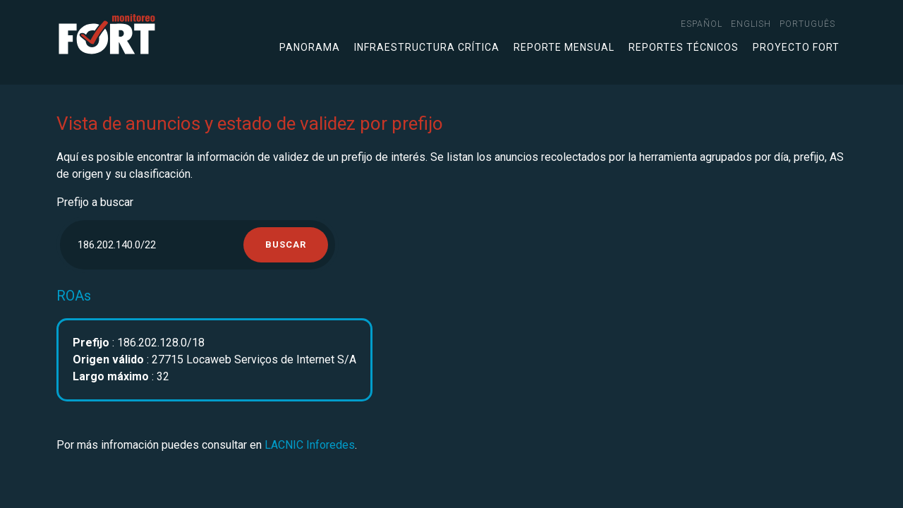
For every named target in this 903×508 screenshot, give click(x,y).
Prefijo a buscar (94, 202)
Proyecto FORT (796, 47)
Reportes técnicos (684, 47)
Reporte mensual (564, 47)
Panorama (309, 47)
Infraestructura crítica (426, 47)
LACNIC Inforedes (310, 445)
